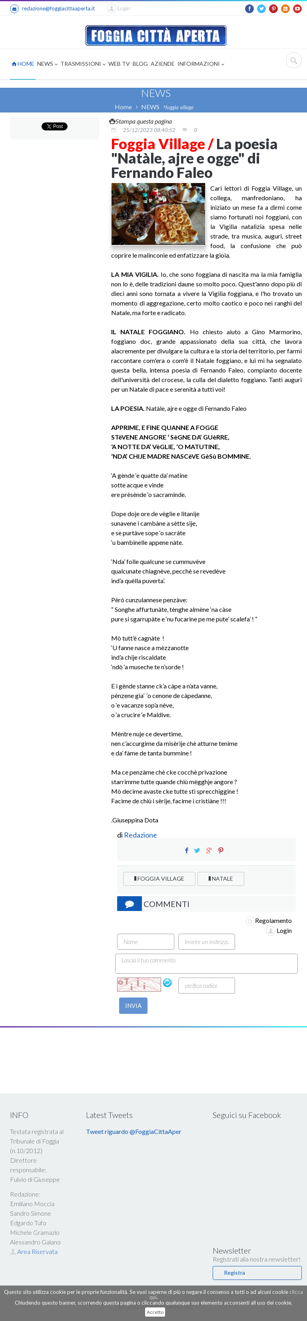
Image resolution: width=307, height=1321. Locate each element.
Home (123, 106)
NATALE (221, 878)
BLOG (140, 63)
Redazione (141, 834)
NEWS (47, 64)
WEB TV (119, 63)
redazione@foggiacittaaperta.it (52, 8)
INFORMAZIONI (200, 64)
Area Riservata (34, 1251)
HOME (23, 63)
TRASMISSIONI (83, 64)
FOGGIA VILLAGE (159, 878)
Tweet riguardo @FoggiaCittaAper (133, 1131)
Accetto (155, 1312)
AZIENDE (163, 63)
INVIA (133, 1005)
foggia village (179, 107)
